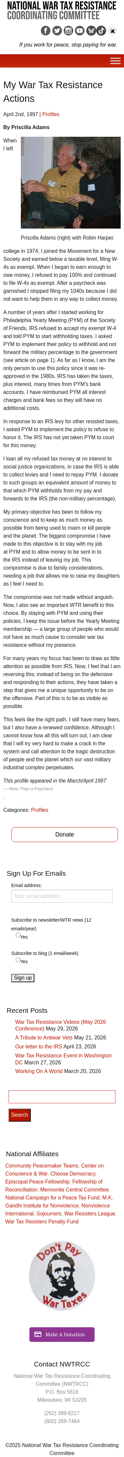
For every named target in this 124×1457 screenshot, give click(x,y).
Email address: (62, 893)
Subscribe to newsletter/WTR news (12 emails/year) (51, 924)
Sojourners (49, 1213)
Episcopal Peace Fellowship (37, 1181)
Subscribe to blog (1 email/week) (44, 953)
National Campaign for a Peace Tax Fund (52, 1197)
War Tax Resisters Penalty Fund (42, 1221)
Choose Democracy (72, 1174)
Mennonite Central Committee (74, 1189)
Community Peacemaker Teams (41, 1166)
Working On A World (38, 1071)
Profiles (51, 114)
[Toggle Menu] (115, 61)
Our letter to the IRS (38, 1046)
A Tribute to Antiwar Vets (43, 1037)
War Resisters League (89, 1213)
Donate (64, 834)
